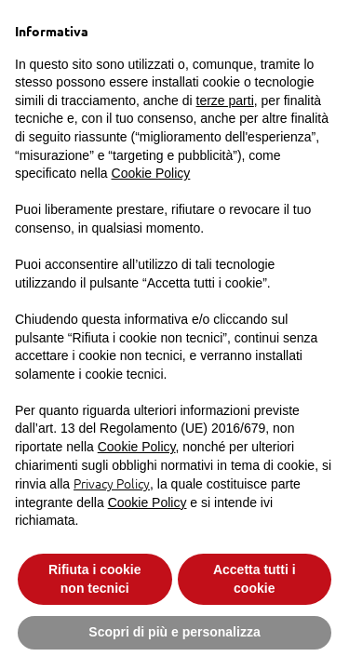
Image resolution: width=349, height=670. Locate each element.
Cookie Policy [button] (151, 173)
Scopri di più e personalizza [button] (174, 631)
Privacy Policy (112, 483)
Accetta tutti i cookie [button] (254, 579)
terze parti (225, 100)
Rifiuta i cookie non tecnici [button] (94, 579)
